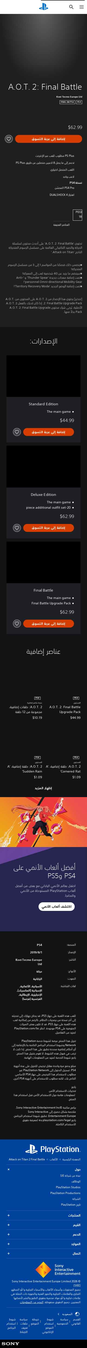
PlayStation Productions (65, 1193)
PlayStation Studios (68, 1187)
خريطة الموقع (35, 1321)
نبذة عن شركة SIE (70, 1176)
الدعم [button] (43, 1234)
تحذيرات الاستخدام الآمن (62, 1091)
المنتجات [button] (43, 1215)
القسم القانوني (76, 1321)
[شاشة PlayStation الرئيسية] (43, 7)
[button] (57, 906)
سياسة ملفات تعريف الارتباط (24, 1325)
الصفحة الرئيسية (71, 1159)
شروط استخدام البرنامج (11, 1323)
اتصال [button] (43, 1253)
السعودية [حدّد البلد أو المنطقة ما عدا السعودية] (68, 1314)
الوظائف (76, 1181)
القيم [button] (43, 1225)
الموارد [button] (43, 1244)
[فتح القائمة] (82, 7)
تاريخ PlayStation (71, 1205)
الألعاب (54, 1159)
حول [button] (43, 1169)
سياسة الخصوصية (62, 1321)
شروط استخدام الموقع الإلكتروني (48, 1325)
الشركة (76, 1199)
